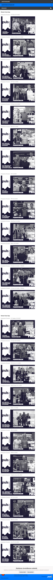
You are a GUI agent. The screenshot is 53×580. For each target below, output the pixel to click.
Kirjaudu (26, 8)
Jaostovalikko (27, 1)
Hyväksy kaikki (23, 572)
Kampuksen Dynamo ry (27, 5)
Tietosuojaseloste (4, 578)
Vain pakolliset (30, 572)
